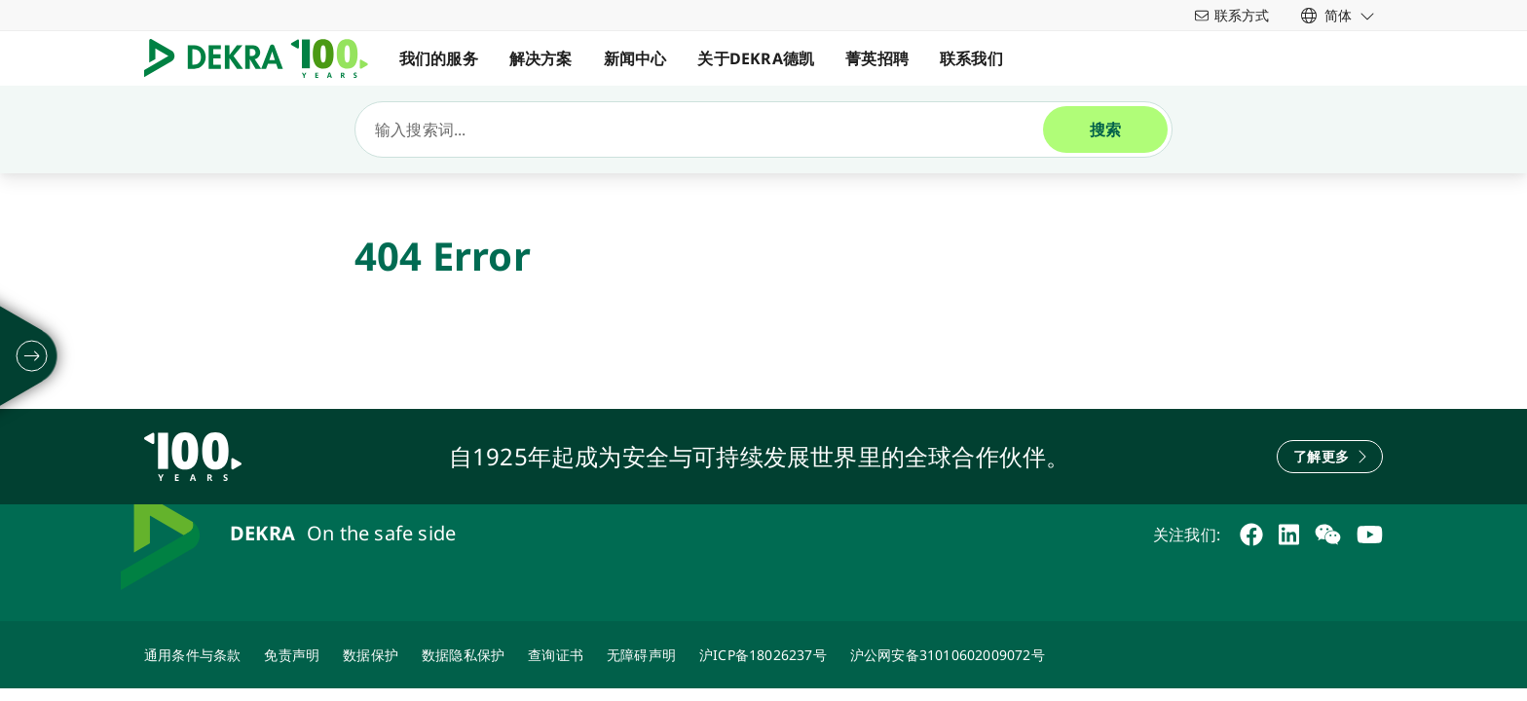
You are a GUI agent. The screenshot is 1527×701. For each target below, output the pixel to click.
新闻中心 (635, 58)
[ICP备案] (763, 655)
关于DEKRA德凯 (756, 58)
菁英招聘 (877, 58)
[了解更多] (1330, 456)
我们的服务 (438, 58)
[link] (1338, 15)
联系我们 (971, 58)
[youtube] (1370, 534)
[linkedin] (1289, 534)
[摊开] (32, 356)
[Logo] (264, 58)
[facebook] (1251, 534)
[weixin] (1328, 534)
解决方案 (541, 58)
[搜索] (707, 129)
